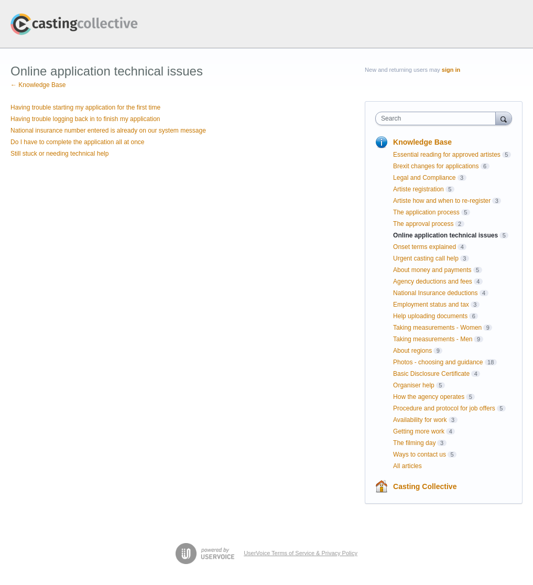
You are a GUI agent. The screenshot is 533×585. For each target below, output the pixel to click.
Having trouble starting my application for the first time (85, 107)
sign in (451, 70)
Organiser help (413, 385)
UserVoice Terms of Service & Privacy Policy (300, 553)
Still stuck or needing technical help (59, 153)
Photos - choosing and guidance (438, 362)
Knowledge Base (422, 142)
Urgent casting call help (426, 258)
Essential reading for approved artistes (447, 154)
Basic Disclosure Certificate (431, 373)
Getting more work (418, 431)
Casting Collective (424, 486)
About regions (412, 350)
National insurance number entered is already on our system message (108, 130)
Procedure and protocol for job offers (444, 408)
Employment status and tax (431, 304)
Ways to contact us (419, 454)
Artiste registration (418, 189)
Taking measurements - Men (432, 339)
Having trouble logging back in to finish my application (85, 119)
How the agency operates (428, 396)
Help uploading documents (430, 316)
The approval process (423, 224)
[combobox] (437, 118)
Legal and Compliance (424, 177)
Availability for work (420, 420)
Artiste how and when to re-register (442, 200)
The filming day (414, 443)
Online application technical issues (445, 235)
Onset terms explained (424, 247)
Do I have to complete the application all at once (77, 142)
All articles (407, 466)
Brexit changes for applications (435, 166)
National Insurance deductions (435, 293)
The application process (426, 212)
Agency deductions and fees (432, 281)
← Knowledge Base (38, 85)
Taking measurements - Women (437, 327)
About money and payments (432, 270)
